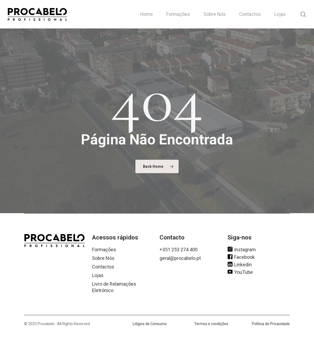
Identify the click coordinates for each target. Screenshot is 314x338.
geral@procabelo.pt (180, 258)
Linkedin (239, 264)
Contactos (103, 267)
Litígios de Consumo (150, 324)
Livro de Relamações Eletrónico (114, 287)
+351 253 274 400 (179, 249)
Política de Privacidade (271, 324)
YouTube (240, 271)
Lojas (98, 275)
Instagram (241, 249)
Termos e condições (211, 324)
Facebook (241, 256)
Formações (104, 249)
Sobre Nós (103, 258)
